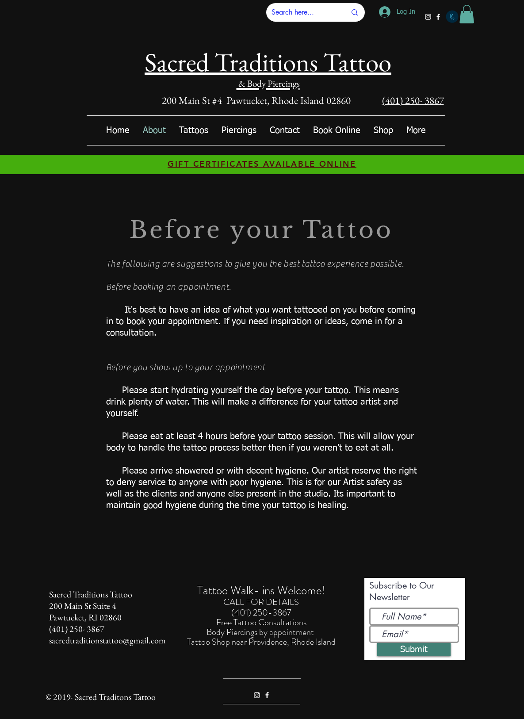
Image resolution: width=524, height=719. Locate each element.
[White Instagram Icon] (428, 17)
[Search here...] (302, 12)
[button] (466, 14)
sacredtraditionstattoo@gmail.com (107, 640)
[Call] (452, 16)
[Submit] (414, 649)
